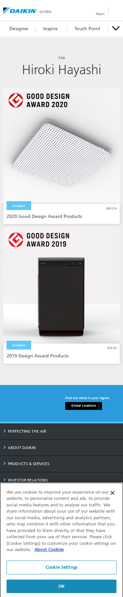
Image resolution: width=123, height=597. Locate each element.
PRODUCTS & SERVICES (26, 463)
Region (100, 13)
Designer (19, 29)
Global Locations (83, 405)
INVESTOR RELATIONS (25, 480)
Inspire (50, 29)
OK (61, 589)
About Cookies (49, 553)
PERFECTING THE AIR (24, 431)
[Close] (112, 496)
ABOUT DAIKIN (19, 447)
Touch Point (87, 29)
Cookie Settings (61, 570)
